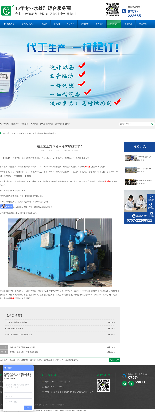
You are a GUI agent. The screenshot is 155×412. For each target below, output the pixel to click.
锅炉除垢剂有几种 (72, 360)
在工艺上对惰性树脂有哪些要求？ (42, 133)
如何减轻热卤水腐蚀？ (14, 328)
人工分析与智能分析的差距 (16, 322)
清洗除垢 (24, 124)
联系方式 (142, 24)
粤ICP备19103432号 (46, 405)
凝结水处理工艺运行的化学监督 (22, 347)
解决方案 (85, 24)
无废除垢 (34, 124)
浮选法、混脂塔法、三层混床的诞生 (24, 352)
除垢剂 (44, 24)
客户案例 (99, 24)
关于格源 (128, 24)
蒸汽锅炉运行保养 (62, 124)
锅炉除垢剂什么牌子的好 (53, 360)
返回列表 (114, 359)
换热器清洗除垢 (46, 124)
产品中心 (70, 24)
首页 (14, 133)
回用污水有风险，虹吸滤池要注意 (18, 335)
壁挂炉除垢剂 (22, 360)
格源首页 (10, 24)
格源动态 (114, 24)
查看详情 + (110, 347)
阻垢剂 (57, 24)
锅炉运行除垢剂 (35, 360)
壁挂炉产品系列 (28, 24)
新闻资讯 (22, 133)
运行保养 (15, 124)
